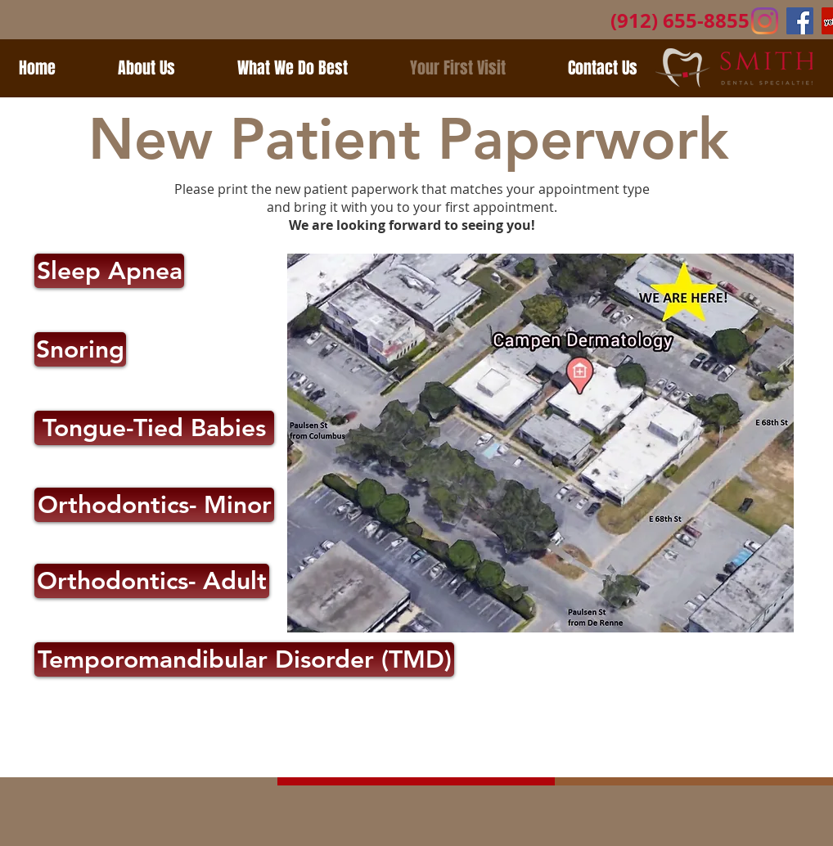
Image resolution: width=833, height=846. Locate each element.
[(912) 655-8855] (680, 21)
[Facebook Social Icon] (799, 20)
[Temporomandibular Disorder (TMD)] (244, 659)
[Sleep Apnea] (109, 271)
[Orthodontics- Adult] (151, 581)
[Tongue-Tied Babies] (154, 428)
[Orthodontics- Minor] (154, 505)
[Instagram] (764, 20)
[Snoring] (80, 349)
